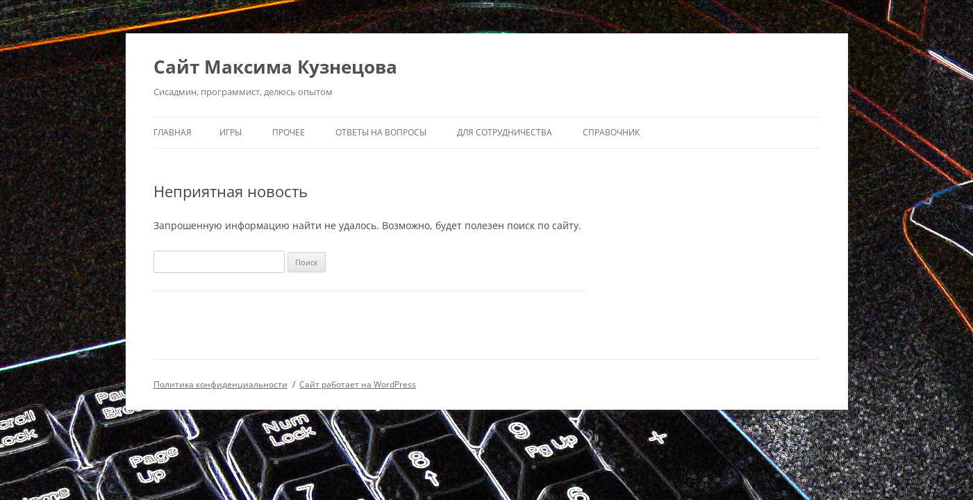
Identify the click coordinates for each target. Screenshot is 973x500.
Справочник (611, 132)
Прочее (288, 132)
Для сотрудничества (504, 132)
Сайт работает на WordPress (357, 384)
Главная (172, 132)
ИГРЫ (230, 132)
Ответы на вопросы (380, 132)
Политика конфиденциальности (220, 384)
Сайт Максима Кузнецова (275, 66)
